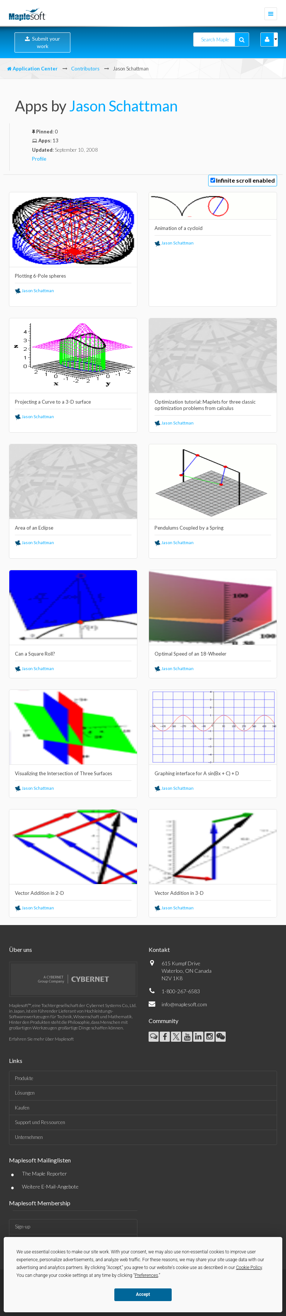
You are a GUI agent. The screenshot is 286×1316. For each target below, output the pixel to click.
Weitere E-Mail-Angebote (50, 1186)
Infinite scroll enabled (245, 180)
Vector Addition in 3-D (179, 893)
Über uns (20, 949)
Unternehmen (29, 1137)
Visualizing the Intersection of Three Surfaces (63, 773)
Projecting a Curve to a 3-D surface (53, 402)
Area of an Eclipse (34, 528)
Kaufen (22, 1108)
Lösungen (25, 1093)
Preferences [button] (146, 1275)
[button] (267, 39)
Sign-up (22, 1227)
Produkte (24, 1078)
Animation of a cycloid (179, 228)
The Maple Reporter (44, 1173)
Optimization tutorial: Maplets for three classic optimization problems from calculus (205, 405)
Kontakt (159, 949)
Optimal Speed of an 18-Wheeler (190, 654)
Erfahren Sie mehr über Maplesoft (41, 1039)
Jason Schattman (123, 106)
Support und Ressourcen (40, 1122)
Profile (39, 159)
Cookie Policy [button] (249, 1267)
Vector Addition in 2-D (39, 893)
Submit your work (42, 42)
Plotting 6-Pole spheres (40, 276)
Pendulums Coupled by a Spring (189, 528)
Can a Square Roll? (35, 654)
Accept (143, 1294)
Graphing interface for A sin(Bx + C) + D (197, 773)
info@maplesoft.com (184, 1004)
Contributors (85, 69)
